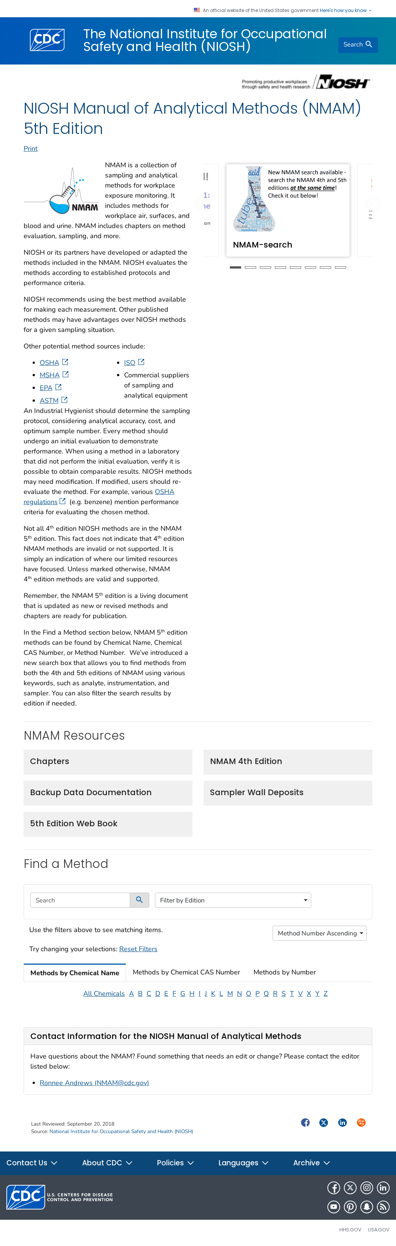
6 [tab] (310, 267)
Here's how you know (346, 10)
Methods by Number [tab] (285, 972)
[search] (358, 45)
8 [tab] (340, 267)
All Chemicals (104, 993)
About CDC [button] (107, 1163)
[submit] (139, 900)
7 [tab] (325, 267)
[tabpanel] (288, 210)
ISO (135, 362)
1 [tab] (235, 267)
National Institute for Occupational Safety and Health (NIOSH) (121, 1131)
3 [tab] (265, 267)
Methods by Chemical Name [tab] (74, 972)
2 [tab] (250, 267)
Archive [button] (312, 1163)
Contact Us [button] (32, 1163)
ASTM (54, 400)
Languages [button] (244, 1163)
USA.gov (379, 1229)
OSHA (55, 362)
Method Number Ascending (317, 933)
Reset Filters (138, 948)
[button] (202, 203)
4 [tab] (280, 267)
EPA (51, 387)
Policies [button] (176, 1163)
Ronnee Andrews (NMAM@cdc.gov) (94, 1082)
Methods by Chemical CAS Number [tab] (186, 972)
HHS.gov (350, 1229)
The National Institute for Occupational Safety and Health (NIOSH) (205, 40)
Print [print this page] (31, 148)
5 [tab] (295, 267)
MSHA (55, 375)
